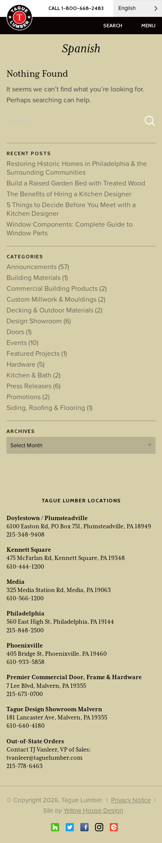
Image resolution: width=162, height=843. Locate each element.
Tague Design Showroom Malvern (54, 709)
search (112, 25)
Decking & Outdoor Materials (54, 310)
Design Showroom (38, 320)
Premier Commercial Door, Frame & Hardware (74, 677)
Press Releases (33, 385)
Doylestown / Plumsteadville (47, 517)
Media (15, 581)
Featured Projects (36, 353)
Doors (19, 331)
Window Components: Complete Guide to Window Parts (69, 228)
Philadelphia (25, 613)
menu (148, 25)
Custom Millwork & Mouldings (55, 299)
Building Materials (37, 277)
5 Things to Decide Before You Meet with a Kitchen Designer (71, 209)
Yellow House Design (93, 810)
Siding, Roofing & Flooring (49, 407)
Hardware (25, 364)
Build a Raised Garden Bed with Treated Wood (75, 183)
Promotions (28, 396)
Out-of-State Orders (35, 741)
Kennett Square (28, 549)
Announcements (37, 266)
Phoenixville (24, 645)
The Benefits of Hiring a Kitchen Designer (68, 193)
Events (22, 342)
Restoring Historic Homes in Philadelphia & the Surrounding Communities (76, 167)
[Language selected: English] (138, 8)
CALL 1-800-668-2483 (76, 8)
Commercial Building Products (56, 288)
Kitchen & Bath (33, 375)
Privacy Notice (131, 800)
